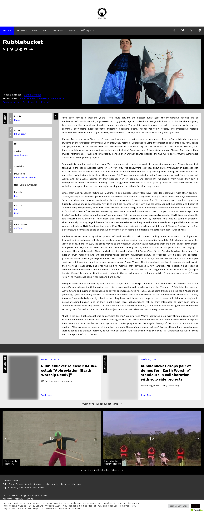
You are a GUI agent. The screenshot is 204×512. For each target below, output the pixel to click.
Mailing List (88, 30)
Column (19, 484)
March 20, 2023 (149, 359)
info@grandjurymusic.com (32, 496)
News (34, 30)
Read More (46, 395)
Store (72, 30)
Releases (21, 30)
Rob (16, 209)
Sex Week (24, 488)
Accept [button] (195, 506)
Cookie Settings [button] (178, 506)
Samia (14, 488)
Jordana (76, 484)
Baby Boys (8, 484)
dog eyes (65, 484)
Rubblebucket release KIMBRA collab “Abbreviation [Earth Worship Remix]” (69, 370)
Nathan (17, 120)
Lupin (6, 488)
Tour (45, 30)
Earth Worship (32, 95)
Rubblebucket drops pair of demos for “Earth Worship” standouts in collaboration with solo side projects (166, 372)
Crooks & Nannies (34, 484)
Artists (7, 30)
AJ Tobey (18, 228)
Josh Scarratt (21, 155)
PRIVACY (19, 499)
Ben (16, 196)
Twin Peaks (38, 488)
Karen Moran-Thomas (25, 177)
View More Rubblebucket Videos (102, 470)
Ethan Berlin (20, 134)
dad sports (52, 484)
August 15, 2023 (50, 359)
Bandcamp (58, 30)
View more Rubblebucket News (102, 404)
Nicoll (17, 213)
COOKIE (30, 499)
